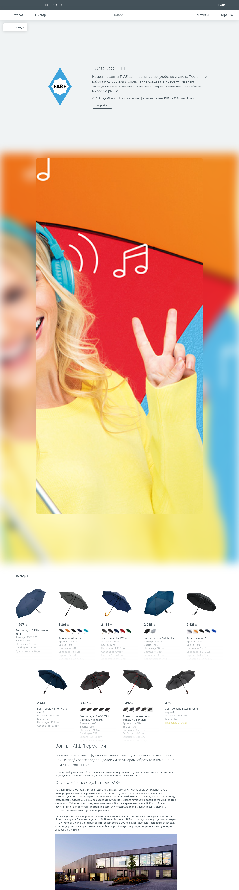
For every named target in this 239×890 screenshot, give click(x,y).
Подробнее (102, 105)
